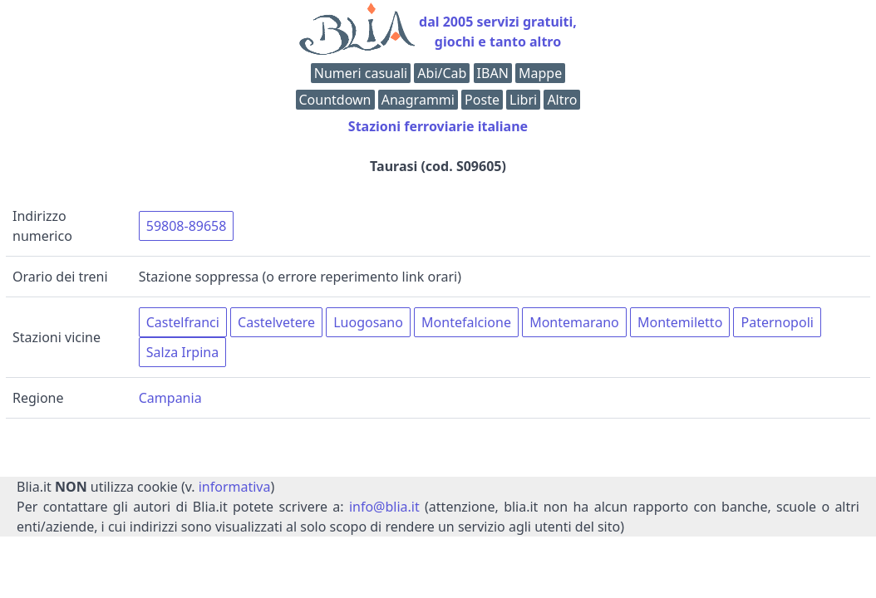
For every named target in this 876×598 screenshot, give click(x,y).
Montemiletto (679, 322)
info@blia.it (384, 507)
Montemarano (574, 322)
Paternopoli (777, 322)
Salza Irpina (182, 352)
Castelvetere (276, 322)
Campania (170, 398)
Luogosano (368, 322)
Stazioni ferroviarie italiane (438, 126)
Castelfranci (182, 322)
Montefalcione (466, 322)
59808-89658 (186, 226)
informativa (235, 487)
